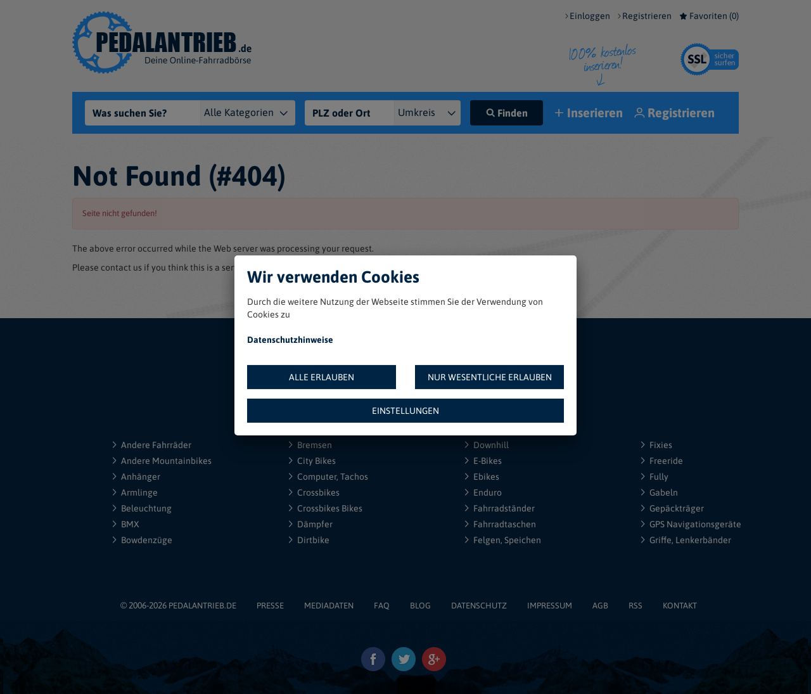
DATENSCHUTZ (479, 605)
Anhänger (140, 477)
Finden (506, 113)
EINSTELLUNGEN (405, 411)
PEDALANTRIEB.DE (202, 605)
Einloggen (590, 16)
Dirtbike (313, 540)
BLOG (420, 605)
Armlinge (139, 492)
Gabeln (663, 492)
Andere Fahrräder (156, 445)
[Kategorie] (255, 112)
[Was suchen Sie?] (146, 112)
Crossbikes (318, 492)
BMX (130, 524)
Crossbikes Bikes (329, 508)
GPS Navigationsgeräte (695, 524)
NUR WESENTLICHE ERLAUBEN (490, 377)
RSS (635, 605)
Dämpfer (315, 524)
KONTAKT (680, 605)
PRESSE (270, 605)
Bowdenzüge (146, 540)
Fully (658, 477)
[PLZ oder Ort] (349, 112)
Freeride (666, 461)
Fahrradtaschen (504, 524)
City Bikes (316, 461)
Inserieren (590, 113)
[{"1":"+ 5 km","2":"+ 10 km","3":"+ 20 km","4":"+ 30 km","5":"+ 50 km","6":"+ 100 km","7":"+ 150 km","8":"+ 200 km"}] (433, 112)
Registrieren (647, 16)
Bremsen (314, 445)
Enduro (487, 492)
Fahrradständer (504, 508)
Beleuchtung (146, 508)
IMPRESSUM (549, 605)
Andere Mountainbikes (166, 461)
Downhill (491, 445)
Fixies (660, 445)
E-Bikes (487, 461)
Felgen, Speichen (507, 540)
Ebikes (486, 477)
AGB (600, 605)
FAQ (382, 605)
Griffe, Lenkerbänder (690, 540)
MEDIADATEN (329, 605)
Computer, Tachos (332, 477)
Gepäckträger (676, 508)
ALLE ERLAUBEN (321, 377)
